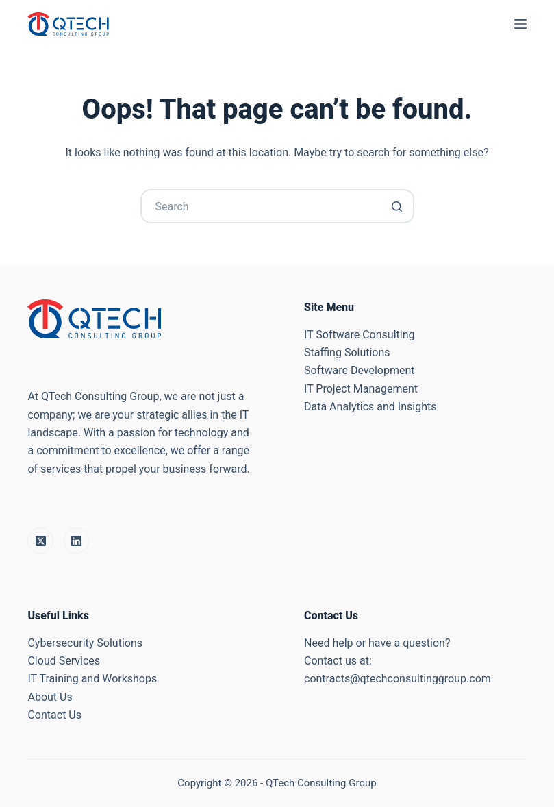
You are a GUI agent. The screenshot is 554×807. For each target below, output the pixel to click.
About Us (49, 697)
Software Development (359, 370)
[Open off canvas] (520, 24)
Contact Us (54, 714)
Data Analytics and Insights (370, 406)
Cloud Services (63, 660)
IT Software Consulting (359, 334)
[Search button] (397, 206)
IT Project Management (361, 388)
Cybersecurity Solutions (84, 642)
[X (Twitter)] (40, 540)
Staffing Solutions (347, 352)
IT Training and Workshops (92, 678)
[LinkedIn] (77, 540)
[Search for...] (277, 206)
